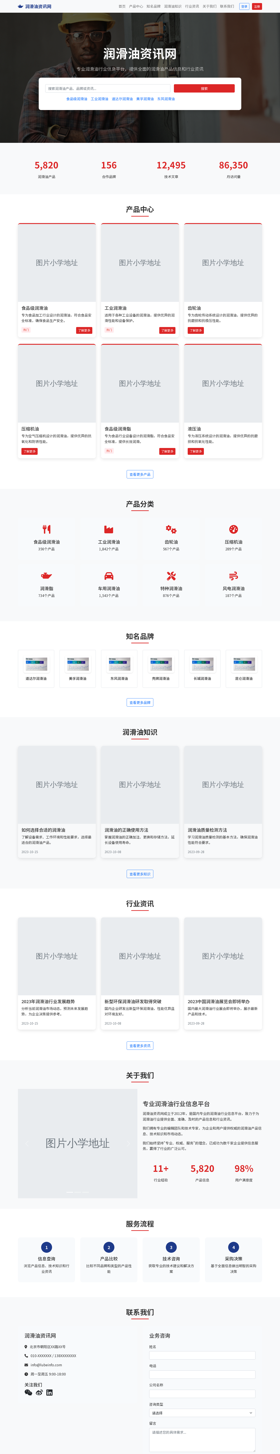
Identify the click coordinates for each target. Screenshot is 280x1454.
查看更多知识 (140, 874)
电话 (152, 1365)
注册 (257, 6)
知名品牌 (154, 6)
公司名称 (156, 1385)
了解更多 (84, 330)
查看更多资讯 (140, 1045)
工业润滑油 (99, 98)
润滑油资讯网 (34, 6)
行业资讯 (192, 6)
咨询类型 (156, 1404)
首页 (122, 6)
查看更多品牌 (140, 702)
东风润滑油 (166, 98)
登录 (244, 6)
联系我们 (227, 6)
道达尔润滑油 (122, 98)
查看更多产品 (140, 474)
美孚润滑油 (145, 98)
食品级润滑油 (76, 98)
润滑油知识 (173, 6)
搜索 (204, 88)
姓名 (152, 1346)
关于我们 (210, 6)
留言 (152, 1423)
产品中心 (136, 6)
